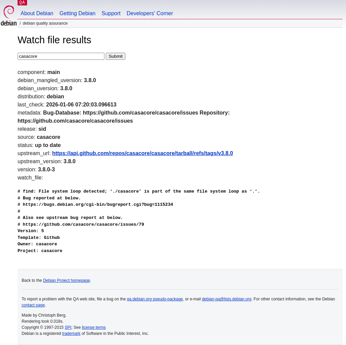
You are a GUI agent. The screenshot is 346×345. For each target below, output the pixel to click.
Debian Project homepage (66, 280)
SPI (68, 327)
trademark (71, 333)
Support (111, 13)
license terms (94, 327)
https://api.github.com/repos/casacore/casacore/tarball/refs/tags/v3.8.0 (142, 153)
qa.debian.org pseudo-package (155, 299)
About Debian (37, 13)
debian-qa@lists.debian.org (226, 299)
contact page (33, 305)
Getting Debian (77, 13)
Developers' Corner (150, 13)
